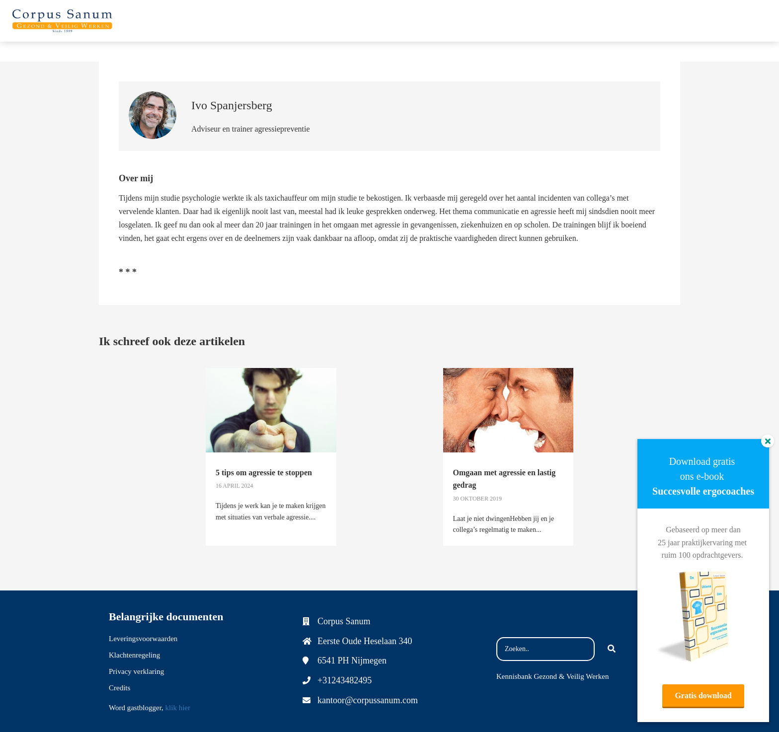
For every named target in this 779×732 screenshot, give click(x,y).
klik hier (177, 708)
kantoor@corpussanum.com (367, 700)
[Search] (612, 649)
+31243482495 (344, 680)
